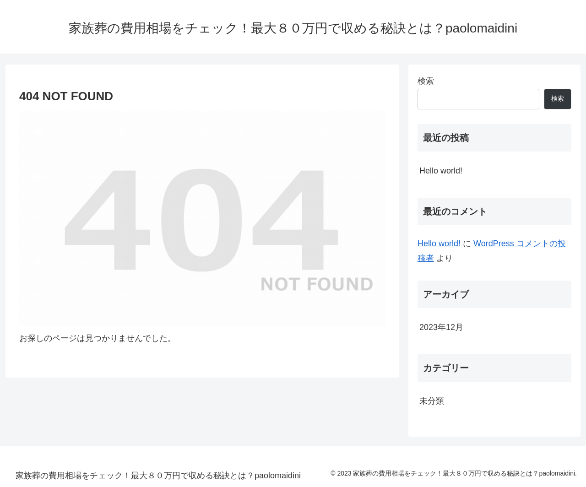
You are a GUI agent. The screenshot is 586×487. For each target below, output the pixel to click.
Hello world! (440, 170)
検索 (426, 81)
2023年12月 (441, 327)
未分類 (431, 401)
